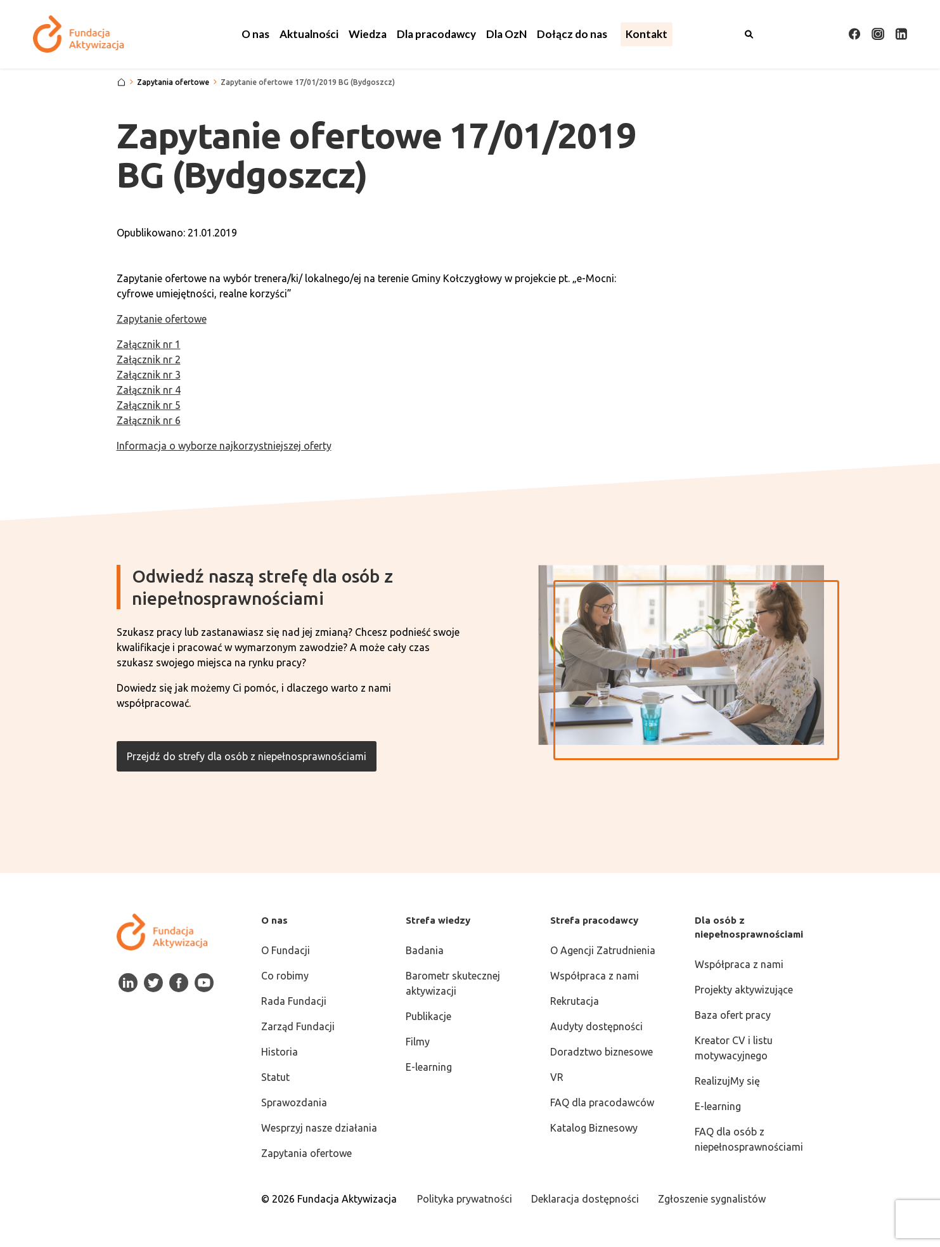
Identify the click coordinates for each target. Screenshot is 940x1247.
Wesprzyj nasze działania (319, 1128)
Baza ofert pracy (733, 1015)
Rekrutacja (574, 1001)
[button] (255, 34)
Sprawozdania (294, 1102)
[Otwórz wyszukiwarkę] (749, 34)
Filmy (418, 1041)
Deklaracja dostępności (585, 1199)
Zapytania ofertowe (306, 1153)
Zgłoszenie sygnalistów (712, 1199)
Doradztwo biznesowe (601, 1051)
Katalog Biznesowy (594, 1128)
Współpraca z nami (594, 975)
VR (556, 1077)
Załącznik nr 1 (149, 344)
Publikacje (428, 1016)
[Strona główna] (121, 82)
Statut (275, 1077)
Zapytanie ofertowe (162, 319)
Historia (279, 1051)
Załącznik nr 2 (149, 359)
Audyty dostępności (596, 1026)
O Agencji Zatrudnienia (602, 950)
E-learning (429, 1067)
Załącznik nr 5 (149, 405)
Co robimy (285, 975)
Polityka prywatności (464, 1199)
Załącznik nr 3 (149, 374)
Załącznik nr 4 (149, 390)
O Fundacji (285, 950)
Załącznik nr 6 (149, 420)
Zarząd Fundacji (298, 1026)
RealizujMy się (727, 1081)
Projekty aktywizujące (744, 989)
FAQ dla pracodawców (602, 1102)
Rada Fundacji (293, 1001)
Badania (425, 950)
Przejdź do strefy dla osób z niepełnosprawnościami (246, 756)
